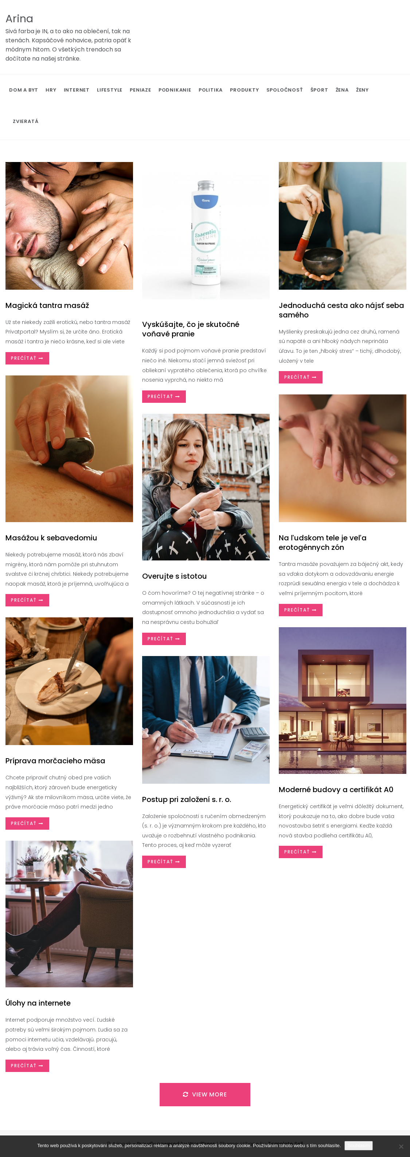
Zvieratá (25, 121)
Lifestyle (109, 89)
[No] (401, 1146)
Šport (319, 89)
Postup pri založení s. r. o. (186, 799)
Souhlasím (358, 1145)
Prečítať (27, 358)
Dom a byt (23, 89)
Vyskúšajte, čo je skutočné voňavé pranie (190, 329)
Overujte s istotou (174, 576)
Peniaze (140, 89)
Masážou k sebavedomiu (51, 538)
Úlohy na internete (38, 1003)
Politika (211, 89)
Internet (77, 89)
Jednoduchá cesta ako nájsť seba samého (341, 310)
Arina (19, 18)
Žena (342, 89)
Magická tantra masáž (47, 305)
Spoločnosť (284, 89)
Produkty (244, 89)
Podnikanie (175, 89)
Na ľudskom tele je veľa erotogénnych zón (323, 542)
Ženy (362, 89)
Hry (51, 89)
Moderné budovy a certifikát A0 (336, 789)
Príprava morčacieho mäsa (55, 761)
